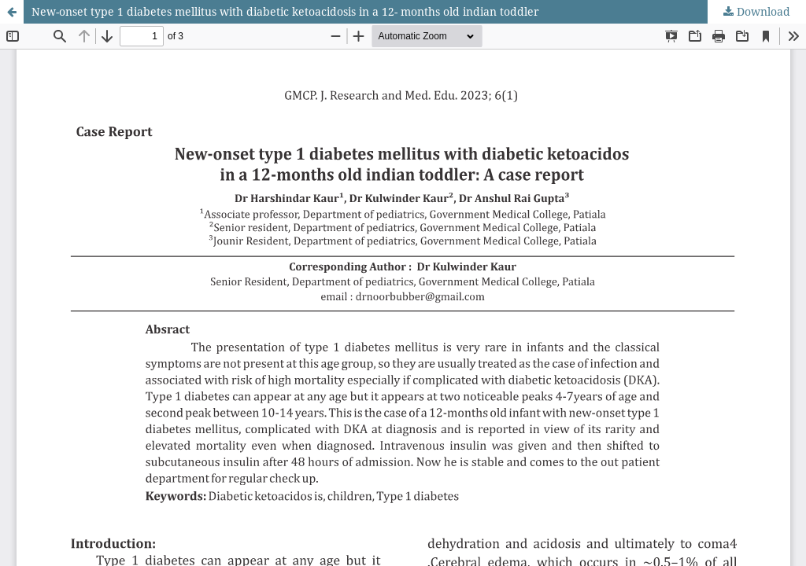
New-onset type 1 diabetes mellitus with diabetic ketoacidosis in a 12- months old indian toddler (285, 11)
